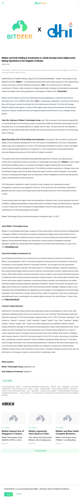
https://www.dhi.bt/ (12, 300)
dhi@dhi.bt (28, 372)
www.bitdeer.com (11, 247)
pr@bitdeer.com (29, 367)
